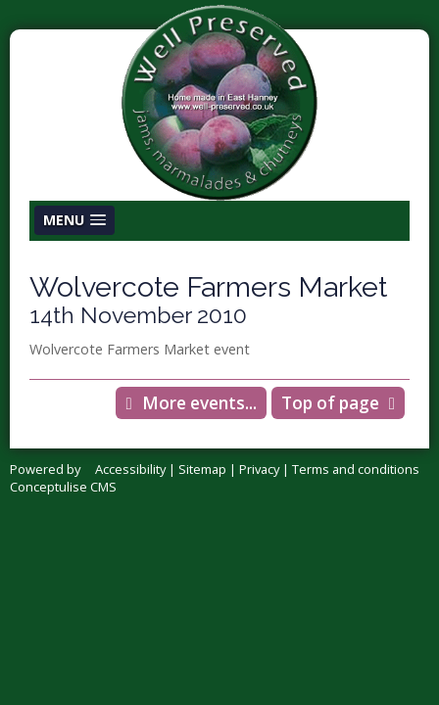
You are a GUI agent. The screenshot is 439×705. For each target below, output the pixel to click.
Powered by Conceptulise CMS (63, 477)
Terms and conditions (355, 469)
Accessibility (130, 469)
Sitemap (202, 469)
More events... (199, 403)
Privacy (259, 469)
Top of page (330, 403)
